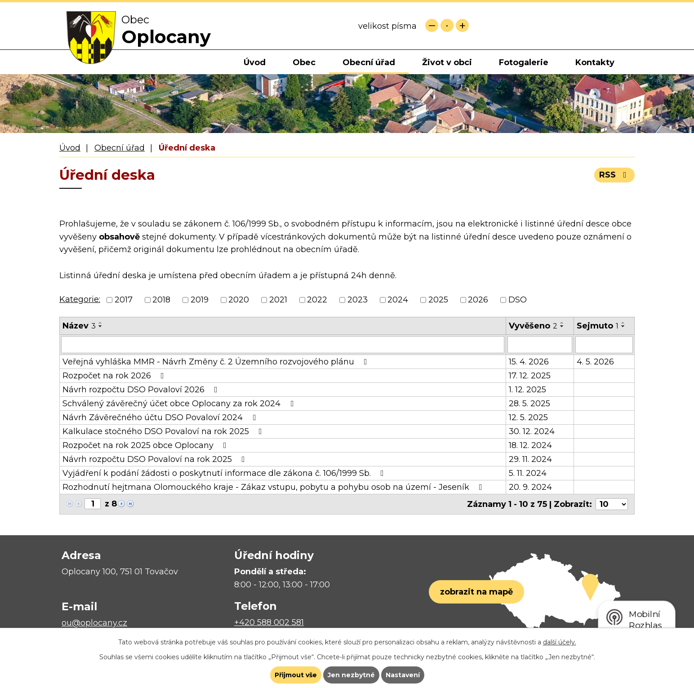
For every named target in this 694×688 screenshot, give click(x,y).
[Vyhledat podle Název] (282, 344)
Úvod (255, 62)
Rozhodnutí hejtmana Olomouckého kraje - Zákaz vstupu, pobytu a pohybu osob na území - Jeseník (274, 487)
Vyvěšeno (533, 326)
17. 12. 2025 (530, 376)
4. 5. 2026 (595, 362)
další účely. (559, 642)
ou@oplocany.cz (94, 623)
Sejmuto (597, 326)
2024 (397, 300)
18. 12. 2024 (530, 445)
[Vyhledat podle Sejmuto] (604, 344)
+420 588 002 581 (269, 622)
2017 (124, 300)
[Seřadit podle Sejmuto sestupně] (623, 326)
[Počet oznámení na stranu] (612, 504)
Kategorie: (79, 299)
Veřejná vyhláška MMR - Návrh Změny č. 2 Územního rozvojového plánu (216, 362)
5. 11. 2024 (528, 473)
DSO (517, 300)
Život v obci (447, 62)
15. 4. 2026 (529, 362)
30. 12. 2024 (532, 431)
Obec (304, 62)
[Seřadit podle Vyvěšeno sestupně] (562, 326)
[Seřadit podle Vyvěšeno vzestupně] (562, 322)
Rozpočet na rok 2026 (115, 376)
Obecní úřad (369, 62)
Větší (462, 25)
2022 (317, 300)
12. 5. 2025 (528, 417)
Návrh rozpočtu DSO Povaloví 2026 (141, 390)
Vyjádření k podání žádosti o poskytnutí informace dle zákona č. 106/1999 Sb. (224, 473)
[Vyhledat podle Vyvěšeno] (539, 344)
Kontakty (594, 62)
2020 (238, 300)
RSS (614, 175)
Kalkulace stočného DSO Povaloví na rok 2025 (164, 431)
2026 (478, 300)
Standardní (447, 25)
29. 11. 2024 (530, 459)
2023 (357, 300)
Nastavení (403, 675)
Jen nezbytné (351, 675)
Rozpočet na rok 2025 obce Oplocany (146, 445)
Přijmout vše (296, 675)
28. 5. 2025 (529, 403)
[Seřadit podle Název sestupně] (101, 326)
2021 (278, 300)
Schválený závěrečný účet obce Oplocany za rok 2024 (179, 403)
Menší (431, 25)
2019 (200, 300)
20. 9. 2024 (530, 487)
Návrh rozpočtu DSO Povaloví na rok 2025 (155, 459)
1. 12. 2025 (527, 390)
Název (79, 326)
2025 (438, 300)
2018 (161, 300)
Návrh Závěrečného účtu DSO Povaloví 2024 (160, 417)
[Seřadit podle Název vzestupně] (101, 322)
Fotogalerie (523, 62)
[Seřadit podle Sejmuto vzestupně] (623, 322)
